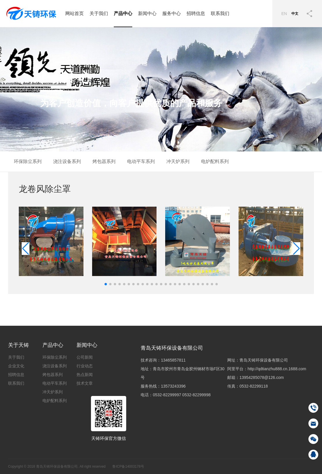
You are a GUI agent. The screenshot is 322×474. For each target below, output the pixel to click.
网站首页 (74, 13)
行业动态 (85, 366)
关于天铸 (18, 345)
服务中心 (171, 13)
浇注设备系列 (67, 161)
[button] (296, 248)
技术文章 (85, 383)
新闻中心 (147, 13)
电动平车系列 (141, 161)
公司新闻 (85, 357)
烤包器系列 (104, 161)
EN (284, 13)
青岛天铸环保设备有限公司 (172, 348)
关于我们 (99, 13)
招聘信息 (196, 13)
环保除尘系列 (28, 161)
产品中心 (123, 13)
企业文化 (16, 366)
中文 (294, 14)
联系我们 (220, 13)
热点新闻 (85, 374)
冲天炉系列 (177, 161)
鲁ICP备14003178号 (128, 466)
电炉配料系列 (215, 161)
